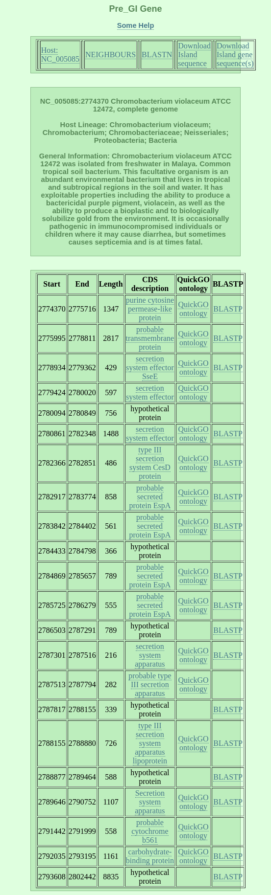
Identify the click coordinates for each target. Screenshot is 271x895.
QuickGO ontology (193, 308)
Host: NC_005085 (60, 54)
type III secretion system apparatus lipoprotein (150, 743)
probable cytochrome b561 (150, 831)
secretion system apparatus (150, 655)
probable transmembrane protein (150, 338)
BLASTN (157, 54)
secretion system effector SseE (150, 367)
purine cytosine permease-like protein (150, 309)
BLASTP (228, 309)
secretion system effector (150, 392)
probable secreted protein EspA (150, 497)
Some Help (135, 25)
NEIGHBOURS (110, 54)
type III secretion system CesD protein (150, 463)
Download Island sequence (194, 54)
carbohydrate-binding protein (150, 856)
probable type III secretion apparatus (150, 684)
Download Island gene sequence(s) (235, 54)
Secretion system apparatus (150, 802)
